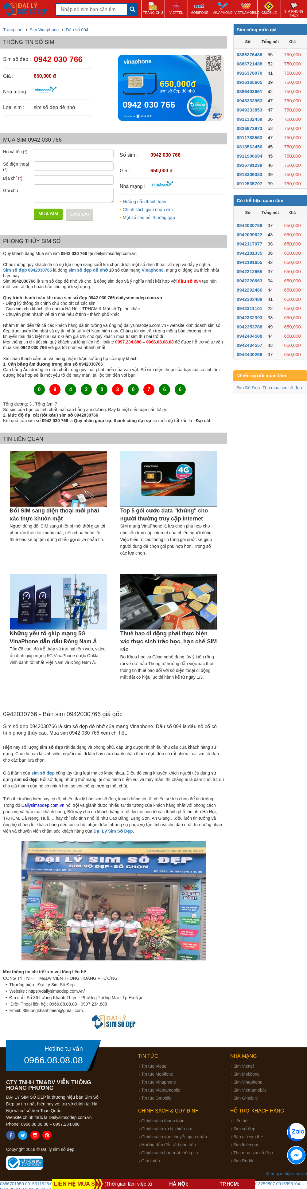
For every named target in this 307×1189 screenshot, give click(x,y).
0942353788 (249, 326)
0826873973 (249, 128)
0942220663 (249, 280)
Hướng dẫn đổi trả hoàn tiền (168, 1144)
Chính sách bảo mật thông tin (169, 1152)
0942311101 (249, 308)
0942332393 (249, 317)
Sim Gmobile (245, 1098)
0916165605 (249, 82)
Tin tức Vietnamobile (160, 1090)
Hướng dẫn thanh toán (144, 201)
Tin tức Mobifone (157, 1074)
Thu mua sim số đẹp (282, 387)
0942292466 (249, 289)
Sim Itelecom (245, 1144)
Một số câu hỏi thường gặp (149, 217)
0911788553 (249, 137)
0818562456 (249, 146)
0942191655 (249, 262)
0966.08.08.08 (53, 1060)
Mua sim (48, 213)
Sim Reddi (243, 1160)
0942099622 (249, 234)
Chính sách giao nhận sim (148, 209)
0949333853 (249, 109)
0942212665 (249, 271)
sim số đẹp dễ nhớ (88, 270)
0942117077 (249, 243)
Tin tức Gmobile (156, 1098)
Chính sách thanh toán (163, 1120)
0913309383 (249, 174)
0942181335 (249, 253)
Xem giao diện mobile (286, 1173)
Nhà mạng (243, 1056)
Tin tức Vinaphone (158, 1082)
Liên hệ (240, 1120)
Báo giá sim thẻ (248, 1136)
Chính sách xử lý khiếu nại (166, 1128)
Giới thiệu (150, 1160)
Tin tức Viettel (154, 1066)
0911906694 (249, 156)
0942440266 (249, 354)
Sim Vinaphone (247, 1082)
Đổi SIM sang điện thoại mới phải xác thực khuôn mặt (54, 515)
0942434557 (249, 345)
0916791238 (249, 165)
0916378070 (249, 73)
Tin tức (148, 1056)
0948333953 (249, 100)
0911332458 (249, 119)
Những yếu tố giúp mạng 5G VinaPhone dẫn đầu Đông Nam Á (53, 637)
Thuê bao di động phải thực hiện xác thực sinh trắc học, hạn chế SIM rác (168, 641)
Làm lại (79, 214)
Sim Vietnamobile (250, 1090)
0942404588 (249, 336)
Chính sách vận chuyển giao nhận (174, 1136)
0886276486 (249, 54)
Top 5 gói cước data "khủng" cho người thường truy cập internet (164, 515)
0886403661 (249, 91)
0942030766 (249, 225)
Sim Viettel (243, 1066)
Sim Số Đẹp (248, 387)
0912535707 (249, 183)
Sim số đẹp (244, 1128)
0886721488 (249, 63)
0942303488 (249, 299)
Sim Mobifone (246, 1074)
